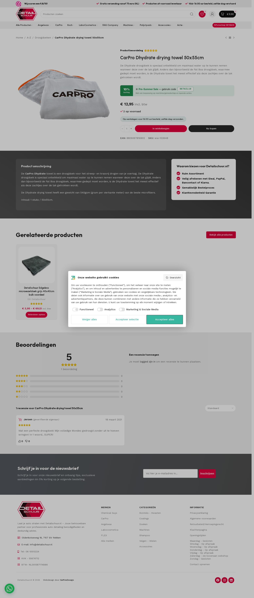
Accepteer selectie (127, 319)
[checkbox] (82, 309)
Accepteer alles (164, 319)
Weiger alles (89, 319)
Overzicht (173, 277)
